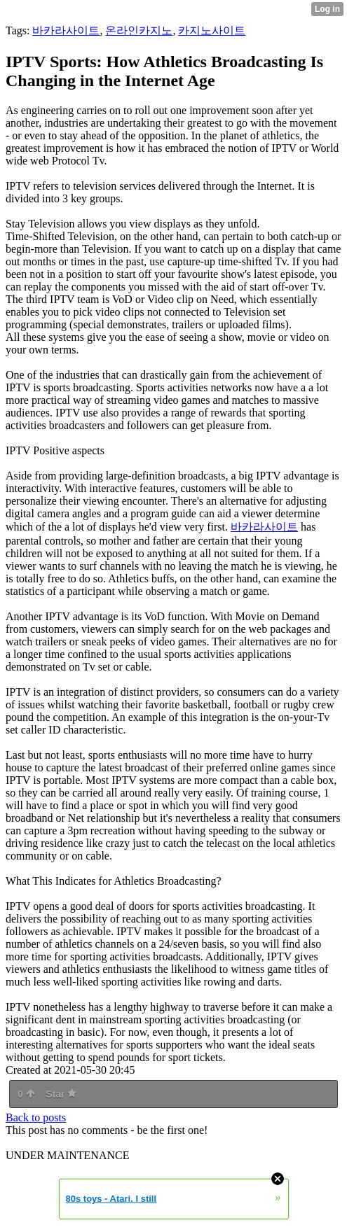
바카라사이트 (66, 30)
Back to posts (36, 1117)
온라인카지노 (138, 30)
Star (61, 1094)
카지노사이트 (211, 30)
